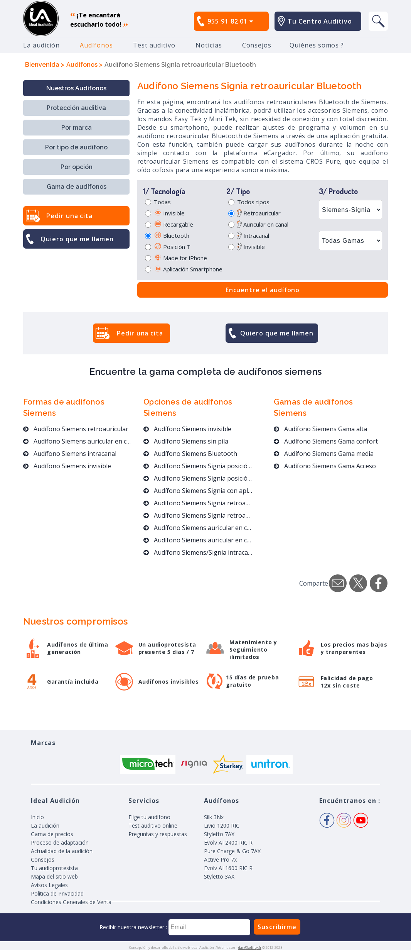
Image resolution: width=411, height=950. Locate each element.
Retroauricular (259, 213)
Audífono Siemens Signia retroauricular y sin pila (198, 503)
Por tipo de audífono (76, 147)
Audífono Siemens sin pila (185, 441)
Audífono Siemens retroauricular (75, 429)
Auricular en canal (262, 224)
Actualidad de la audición (62, 851)
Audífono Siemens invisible (67, 466)
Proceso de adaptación (60, 842)
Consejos (257, 45)
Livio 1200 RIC (221, 825)
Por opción (77, 167)
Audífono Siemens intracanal (69, 453)
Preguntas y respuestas (157, 834)
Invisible (169, 213)
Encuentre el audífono (263, 290)
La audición (41, 45)
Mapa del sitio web (54, 876)
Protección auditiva (76, 108)
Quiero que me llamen (77, 239)
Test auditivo (154, 45)
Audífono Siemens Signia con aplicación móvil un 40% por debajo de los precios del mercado (198, 490)
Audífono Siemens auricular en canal (78, 441)
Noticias (208, 45)
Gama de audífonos (76, 186)
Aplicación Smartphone (188, 269)
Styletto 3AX (219, 876)
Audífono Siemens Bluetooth (190, 453)
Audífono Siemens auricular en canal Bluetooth (198, 540)
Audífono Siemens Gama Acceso (325, 466)
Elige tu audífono (149, 817)
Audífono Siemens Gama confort (326, 441)
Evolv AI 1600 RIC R (228, 868)
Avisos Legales (49, 885)
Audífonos (96, 45)
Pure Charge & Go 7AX (232, 851)
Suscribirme (277, 927)
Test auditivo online (152, 825)
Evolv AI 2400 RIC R (228, 842)
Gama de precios (52, 834)
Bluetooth (171, 235)
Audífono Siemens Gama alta (320, 429)
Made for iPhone (180, 258)
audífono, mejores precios (41, 18)
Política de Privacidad (57, 893)
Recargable (173, 224)
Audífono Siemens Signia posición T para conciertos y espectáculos (198, 466)
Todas (162, 202)
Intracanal (253, 235)
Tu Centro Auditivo (320, 21)
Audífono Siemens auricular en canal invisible (198, 527)
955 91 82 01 (230, 21)
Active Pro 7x (220, 859)
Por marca (76, 127)
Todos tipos (253, 202)
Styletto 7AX (219, 834)
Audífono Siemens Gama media (324, 453)
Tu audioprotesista (54, 868)
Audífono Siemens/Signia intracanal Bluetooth (198, 552)
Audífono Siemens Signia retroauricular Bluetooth (198, 515)
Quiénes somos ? (317, 45)
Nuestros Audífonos (76, 88)
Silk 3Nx (214, 817)
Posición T (172, 247)
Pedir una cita (69, 216)
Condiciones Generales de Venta (71, 902)
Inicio (37, 817)
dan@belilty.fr (249, 947)
